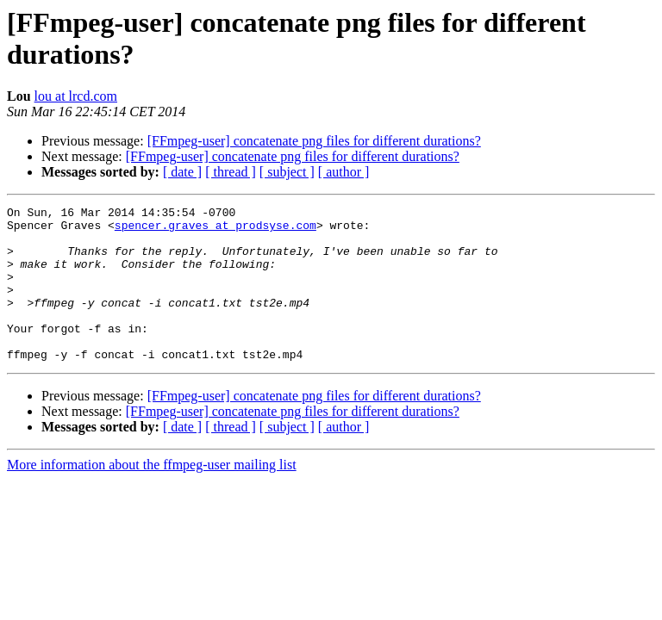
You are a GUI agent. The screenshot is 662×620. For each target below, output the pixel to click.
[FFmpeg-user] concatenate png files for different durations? (314, 140)
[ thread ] (230, 171)
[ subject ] (287, 171)
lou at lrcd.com (75, 96)
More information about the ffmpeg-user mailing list (152, 495)
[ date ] (182, 171)
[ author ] (344, 171)
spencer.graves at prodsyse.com (215, 230)
